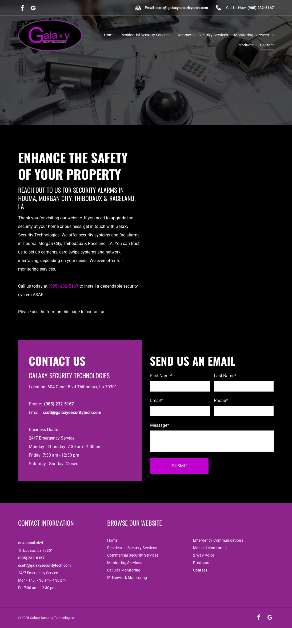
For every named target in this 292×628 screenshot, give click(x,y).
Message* (159, 425)
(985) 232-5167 (260, 8)
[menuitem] (106, 35)
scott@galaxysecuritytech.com (181, 8)
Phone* (221, 400)
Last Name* (225, 375)
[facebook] (22, 9)
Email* (156, 400)
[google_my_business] (33, 9)
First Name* (161, 375)
